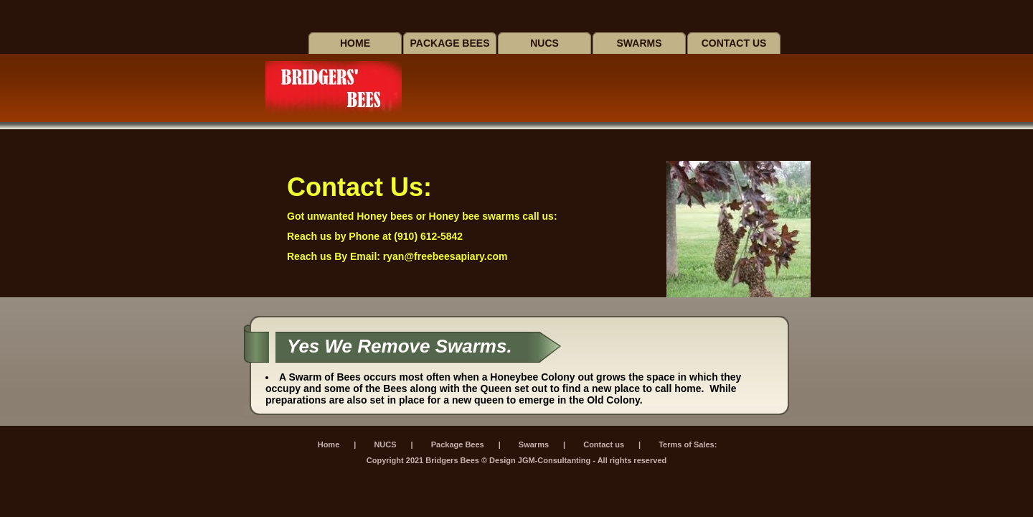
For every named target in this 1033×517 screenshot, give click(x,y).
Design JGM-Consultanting (539, 460)
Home (355, 43)
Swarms (639, 43)
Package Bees (450, 43)
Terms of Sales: (688, 444)
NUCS (385, 444)
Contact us (734, 43)
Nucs (544, 43)
